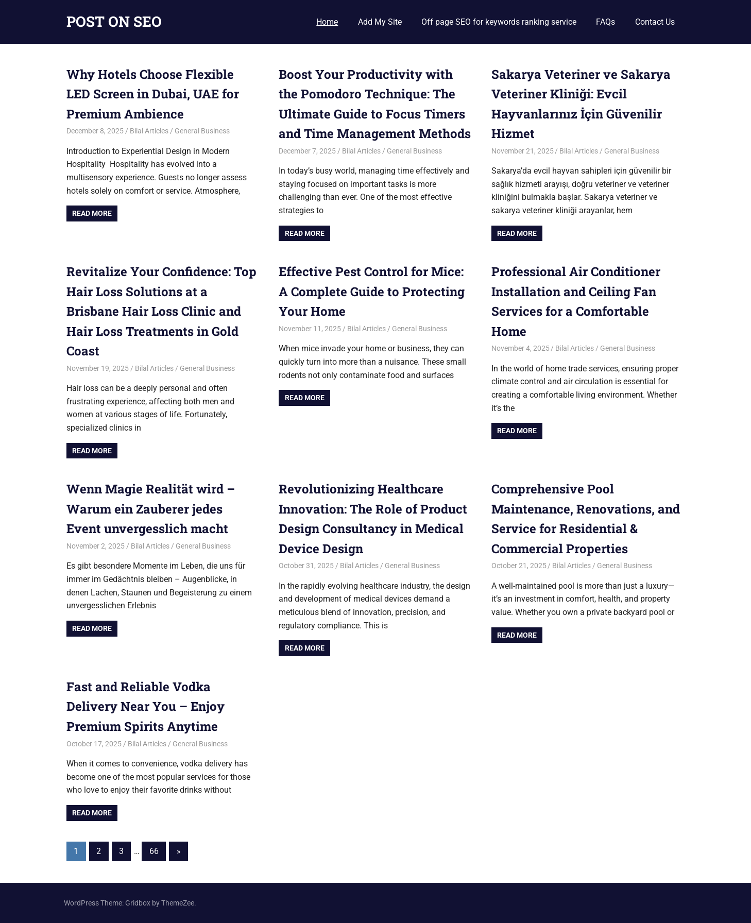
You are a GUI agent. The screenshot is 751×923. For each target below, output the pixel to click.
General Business (202, 131)
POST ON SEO (114, 21)
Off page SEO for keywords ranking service (498, 22)
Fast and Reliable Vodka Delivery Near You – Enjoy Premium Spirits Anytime (145, 706)
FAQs (605, 22)
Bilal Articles (149, 131)
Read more (92, 213)
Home (327, 22)
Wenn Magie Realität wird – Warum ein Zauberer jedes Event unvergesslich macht (150, 509)
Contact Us (655, 22)
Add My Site (380, 22)
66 (154, 851)
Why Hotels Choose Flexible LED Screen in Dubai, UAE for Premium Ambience (152, 94)
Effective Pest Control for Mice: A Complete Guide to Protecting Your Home (372, 291)
